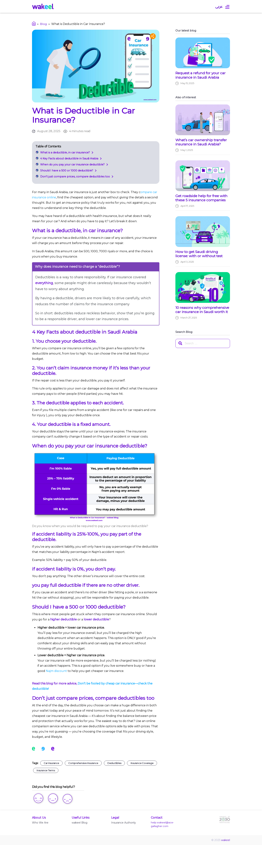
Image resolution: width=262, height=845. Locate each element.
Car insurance (51, 763)
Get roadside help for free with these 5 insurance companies (201, 198)
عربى (219, 6)
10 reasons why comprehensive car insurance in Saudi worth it (202, 310)
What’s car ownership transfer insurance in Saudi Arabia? (201, 142)
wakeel (225, 840)
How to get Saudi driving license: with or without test (199, 254)
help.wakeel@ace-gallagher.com (162, 824)
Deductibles (114, 763)
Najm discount (57, 671)
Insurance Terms (46, 770)
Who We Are (40, 822)
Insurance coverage (142, 763)
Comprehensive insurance (83, 763)
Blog (43, 24)
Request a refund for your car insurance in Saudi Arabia (200, 75)
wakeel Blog (79, 822)
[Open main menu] (227, 7)
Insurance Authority (123, 822)
